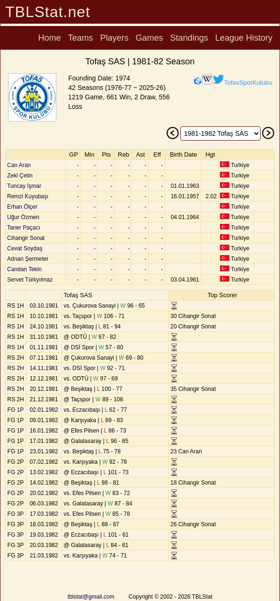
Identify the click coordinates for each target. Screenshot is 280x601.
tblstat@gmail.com (91, 596)
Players (114, 38)
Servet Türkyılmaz (29, 279)
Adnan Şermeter (27, 259)
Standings (189, 38)
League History (243, 38)
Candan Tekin (24, 269)
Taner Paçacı (23, 227)
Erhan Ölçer (22, 206)
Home (49, 38)
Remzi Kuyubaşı (27, 196)
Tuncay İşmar (24, 186)
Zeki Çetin (20, 175)
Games (149, 38)
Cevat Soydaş (25, 248)
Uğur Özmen (23, 217)
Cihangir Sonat (25, 238)
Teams (80, 38)
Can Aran (19, 165)
